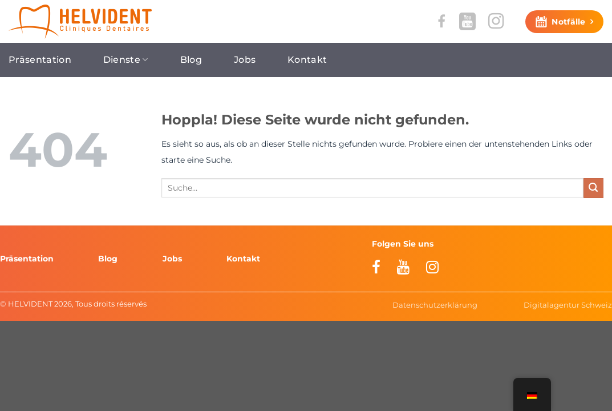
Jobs (245, 59)
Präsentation (40, 59)
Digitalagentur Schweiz (568, 304)
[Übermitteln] (593, 188)
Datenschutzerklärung (434, 304)
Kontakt (307, 59)
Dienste (125, 60)
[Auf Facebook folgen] (441, 21)
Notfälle (568, 22)
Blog (191, 59)
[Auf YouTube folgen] (467, 21)
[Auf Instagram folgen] (496, 21)
